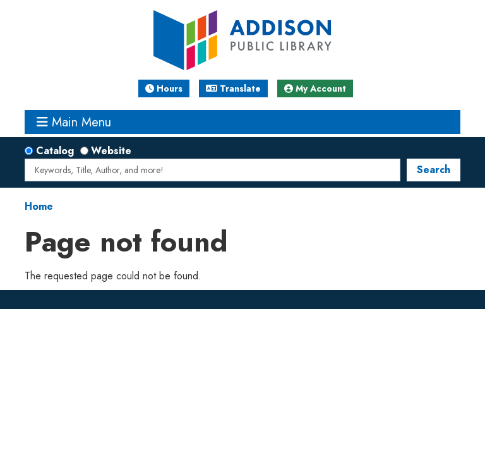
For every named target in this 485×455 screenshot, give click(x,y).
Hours (164, 88)
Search (433, 169)
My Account (315, 88)
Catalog (55, 150)
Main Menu (74, 122)
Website (111, 150)
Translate (233, 88)
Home (39, 206)
